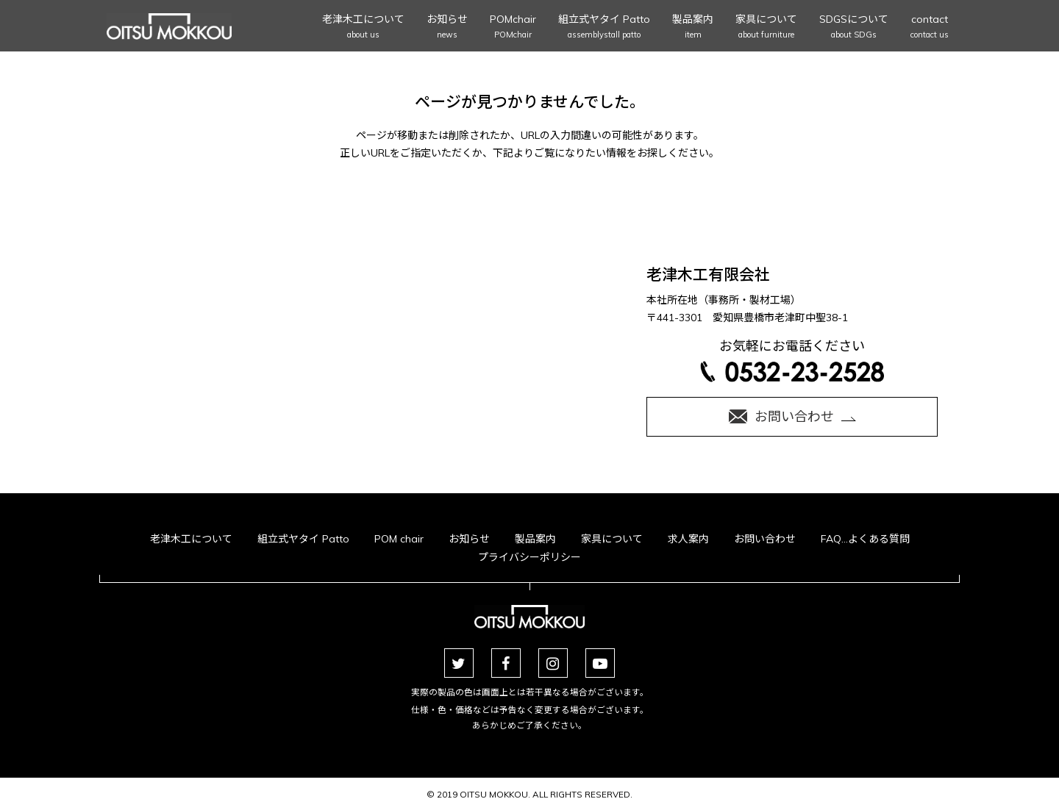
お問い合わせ (765, 538)
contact (929, 27)
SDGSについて (853, 27)
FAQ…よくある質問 (865, 538)
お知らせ (447, 27)
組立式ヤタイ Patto (604, 27)
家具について (766, 27)
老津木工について (363, 27)
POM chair (399, 538)
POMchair (513, 27)
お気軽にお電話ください (792, 359)
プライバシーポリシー (529, 557)
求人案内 (688, 538)
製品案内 (692, 27)
